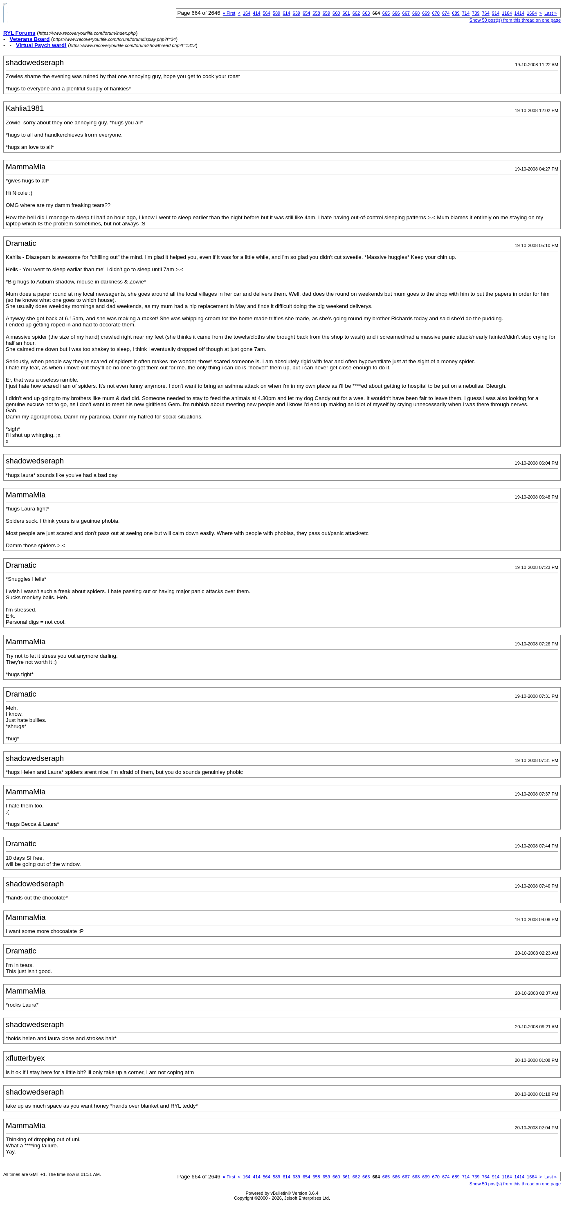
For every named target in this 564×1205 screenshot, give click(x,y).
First (229, 13)
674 (445, 13)
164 (246, 13)
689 (455, 13)
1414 (519, 13)
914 (495, 13)
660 (336, 13)
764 (485, 13)
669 (425, 13)
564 (266, 13)
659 (326, 13)
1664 (532, 13)
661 (346, 13)
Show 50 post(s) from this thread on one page (515, 20)
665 (386, 13)
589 (276, 13)
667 (406, 13)
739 (475, 13)
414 (256, 13)
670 (436, 13)
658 (316, 13)
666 (396, 13)
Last (550, 13)
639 (296, 13)
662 (356, 13)
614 (286, 13)
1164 (507, 13)
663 (366, 13)
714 (466, 13)
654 (306, 13)
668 (416, 13)
